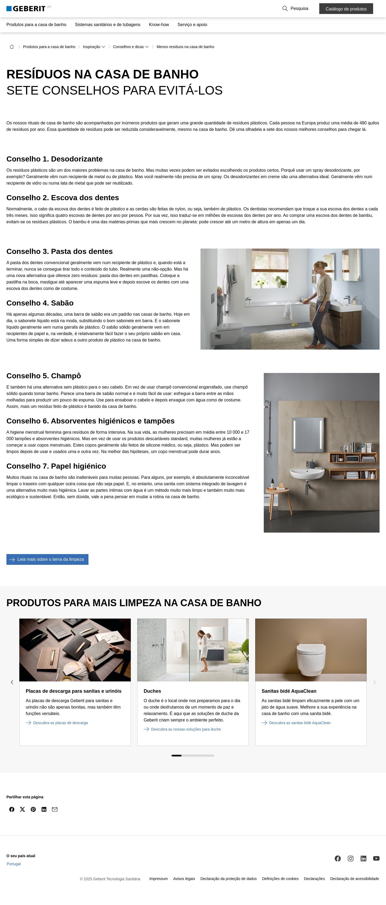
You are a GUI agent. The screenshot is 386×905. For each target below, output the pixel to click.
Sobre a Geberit (243, 8)
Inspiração (94, 46)
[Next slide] (374, 681)
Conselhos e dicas (131, 46)
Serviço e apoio (192, 24)
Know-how (159, 24)
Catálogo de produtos (346, 9)
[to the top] (370, 821)
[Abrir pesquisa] (307, 8)
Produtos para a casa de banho (36, 24)
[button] (307, 8)
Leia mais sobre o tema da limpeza (45, 559)
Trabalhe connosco (278, 8)
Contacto (217, 8)
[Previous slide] (11, 681)
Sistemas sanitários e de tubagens (107, 24)
